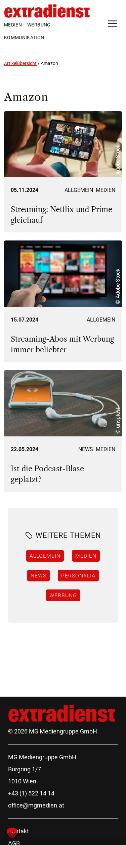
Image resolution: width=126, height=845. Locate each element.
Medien (105, 190)
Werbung (63, 595)
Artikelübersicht (20, 63)
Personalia (78, 575)
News (85, 449)
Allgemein (79, 190)
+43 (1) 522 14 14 (31, 793)
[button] (12, 833)
